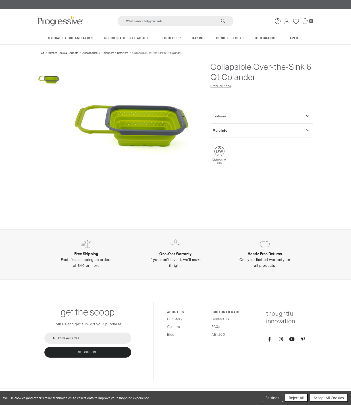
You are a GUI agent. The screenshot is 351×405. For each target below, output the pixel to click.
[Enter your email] (87, 338)
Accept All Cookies (329, 397)
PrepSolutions (220, 87)
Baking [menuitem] (198, 38)
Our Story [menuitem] (175, 319)
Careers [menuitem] (173, 327)
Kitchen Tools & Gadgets (63, 53)
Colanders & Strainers (115, 53)
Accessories (90, 53)
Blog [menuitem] (170, 334)
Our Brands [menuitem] (265, 38)
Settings (272, 397)
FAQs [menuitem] (216, 327)
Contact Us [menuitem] (220, 319)
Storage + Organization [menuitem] (70, 38)
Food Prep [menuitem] (171, 38)
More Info (220, 131)
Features (219, 117)
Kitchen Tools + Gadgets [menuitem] (127, 38)
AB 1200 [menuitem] (218, 334)
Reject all (296, 397)
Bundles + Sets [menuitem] (230, 38)
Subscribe (87, 352)
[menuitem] (277, 21)
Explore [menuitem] (295, 38)
